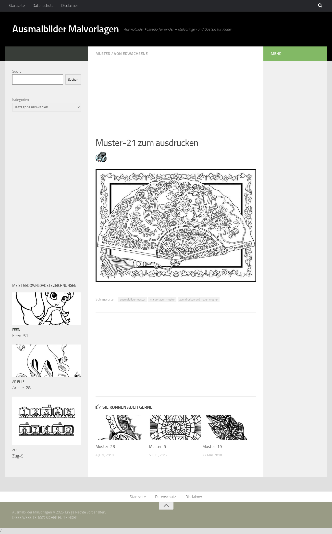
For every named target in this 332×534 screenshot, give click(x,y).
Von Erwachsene (131, 53)
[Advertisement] (175, 95)
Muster (103, 53)
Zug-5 (18, 456)
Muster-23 (105, 446)
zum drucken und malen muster (198, 299)
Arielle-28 (21, 387)
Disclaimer (67, 6)
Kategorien (20, 100)
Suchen (18, 71)
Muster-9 (157, 446)
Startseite (16, 6)
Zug (15, 450)
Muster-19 (212, 446)
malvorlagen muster (162, 299)
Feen (16, 330)
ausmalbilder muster (132, 299)
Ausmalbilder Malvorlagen (68, 29)
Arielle (18, 382)
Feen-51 (20, 335)
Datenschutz (41, 6)
